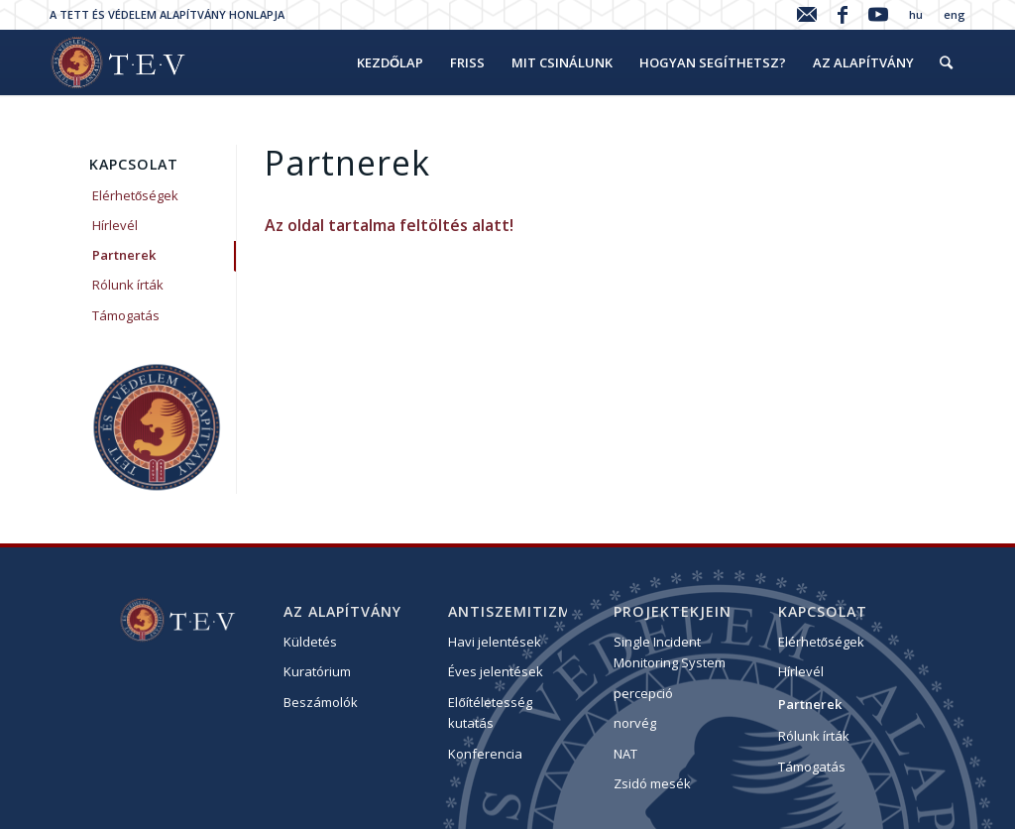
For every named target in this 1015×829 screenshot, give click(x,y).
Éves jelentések (495, 671)
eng (954, 14)
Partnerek (124, 255)
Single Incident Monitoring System (670, 652)
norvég (635, 723)
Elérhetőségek (135, 195)
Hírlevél (115, 225)
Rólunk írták (128, 285)
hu (916, 14)
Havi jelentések (494, 642)
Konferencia (485, 754)
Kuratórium (317, 671)
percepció (643, 693)
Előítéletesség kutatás (489, 712)
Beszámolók (320, 702)
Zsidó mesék (652, 783)
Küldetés (310, 642)
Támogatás (126, 315)
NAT (625, 754)
